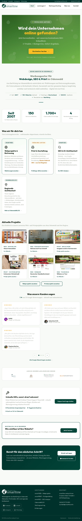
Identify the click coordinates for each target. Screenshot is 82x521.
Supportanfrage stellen (65, 401)
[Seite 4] (43, 355)
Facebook (4, 1)
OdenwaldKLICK (40, 502)
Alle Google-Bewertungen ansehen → (41, 360)
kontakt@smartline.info (61, 1)
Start (32, 6)
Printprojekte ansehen (52, 284)
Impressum (63, 518)
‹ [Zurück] (34, 355)
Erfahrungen (38, 508)
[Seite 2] (40, 355)
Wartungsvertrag (40, 505)
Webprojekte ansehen (29, 284)
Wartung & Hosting (55, 6)
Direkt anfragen (66, 453)
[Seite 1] (38, 355)
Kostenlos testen (41, 51)
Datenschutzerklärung (74, 518)
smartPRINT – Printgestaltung (43, 496)
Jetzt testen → (68, 430)
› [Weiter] (47, 355)
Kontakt (76, 6)
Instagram (17, 1)
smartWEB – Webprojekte (42, 493)
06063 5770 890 (75, 1)
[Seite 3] (41, 355)
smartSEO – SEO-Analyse (42, 499)
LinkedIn (10, 1)
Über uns (67, 6)
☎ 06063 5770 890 (66, 458)
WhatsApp (24, 1)
